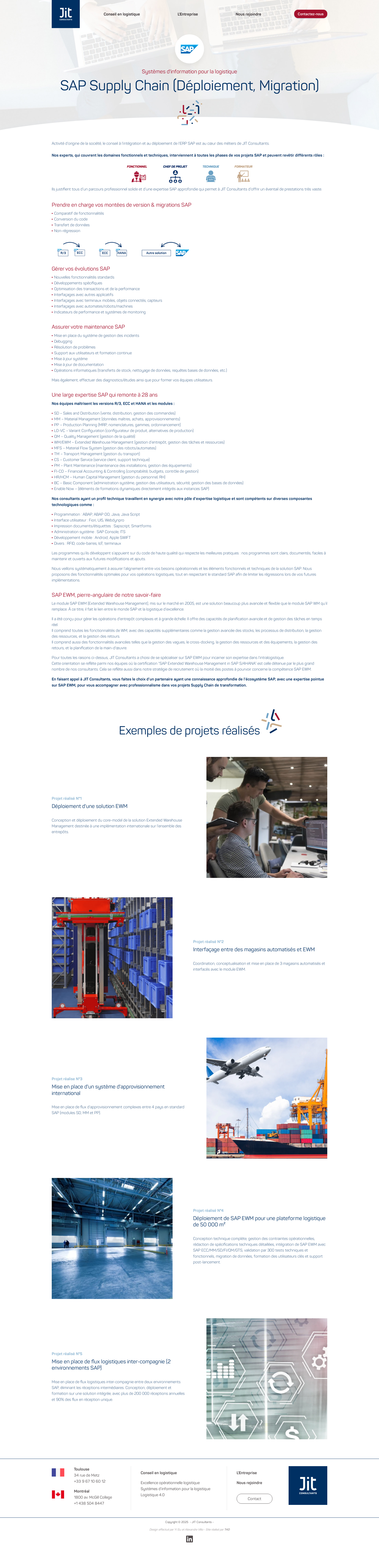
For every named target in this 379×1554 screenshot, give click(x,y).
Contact (254, 1498)
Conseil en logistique (122, 14)
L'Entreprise (188, 14)
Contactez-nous (311, 14)
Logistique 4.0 (153, 1495)
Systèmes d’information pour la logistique (175, 1488)
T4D (227, 1529)
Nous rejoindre (248, 14)
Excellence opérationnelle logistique (170, 1482)
